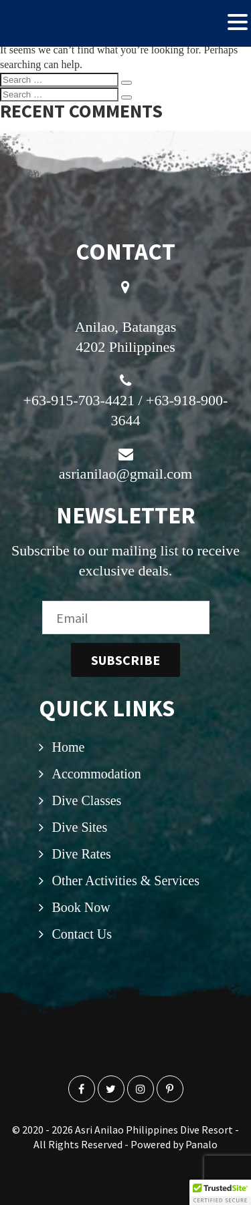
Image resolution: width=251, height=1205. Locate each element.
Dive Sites (80, 827)
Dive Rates (81, 854)
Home (68, 747)
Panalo (201, 1144)
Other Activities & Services (126, 880)
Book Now (81, 907)
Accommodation (96, 773)
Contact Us (82, 934)
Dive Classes (87, 800)
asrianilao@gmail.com (125, 473)
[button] (220, 1192)
